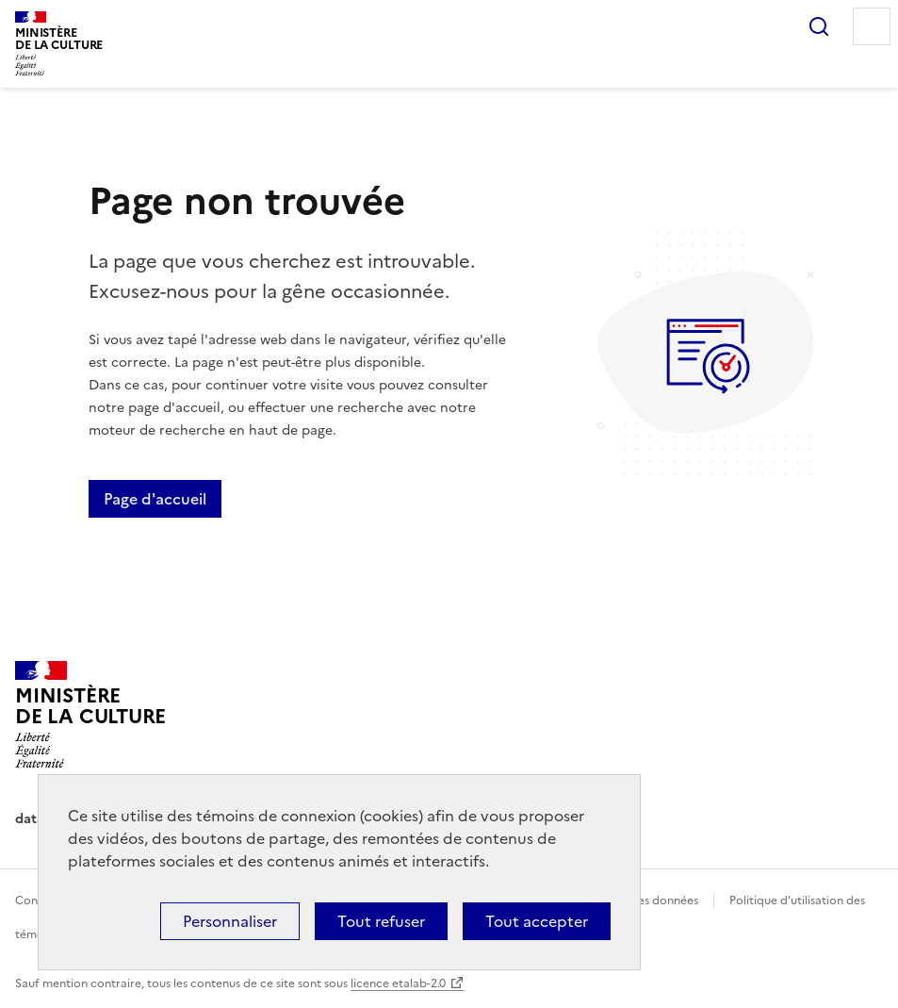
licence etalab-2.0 (398, 983)
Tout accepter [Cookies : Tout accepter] (536, 921)
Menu (871, 26)
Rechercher (819, 26)
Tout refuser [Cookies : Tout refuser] (381, 921)
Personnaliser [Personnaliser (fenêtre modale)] (230, 921)
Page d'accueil (155, 498)
